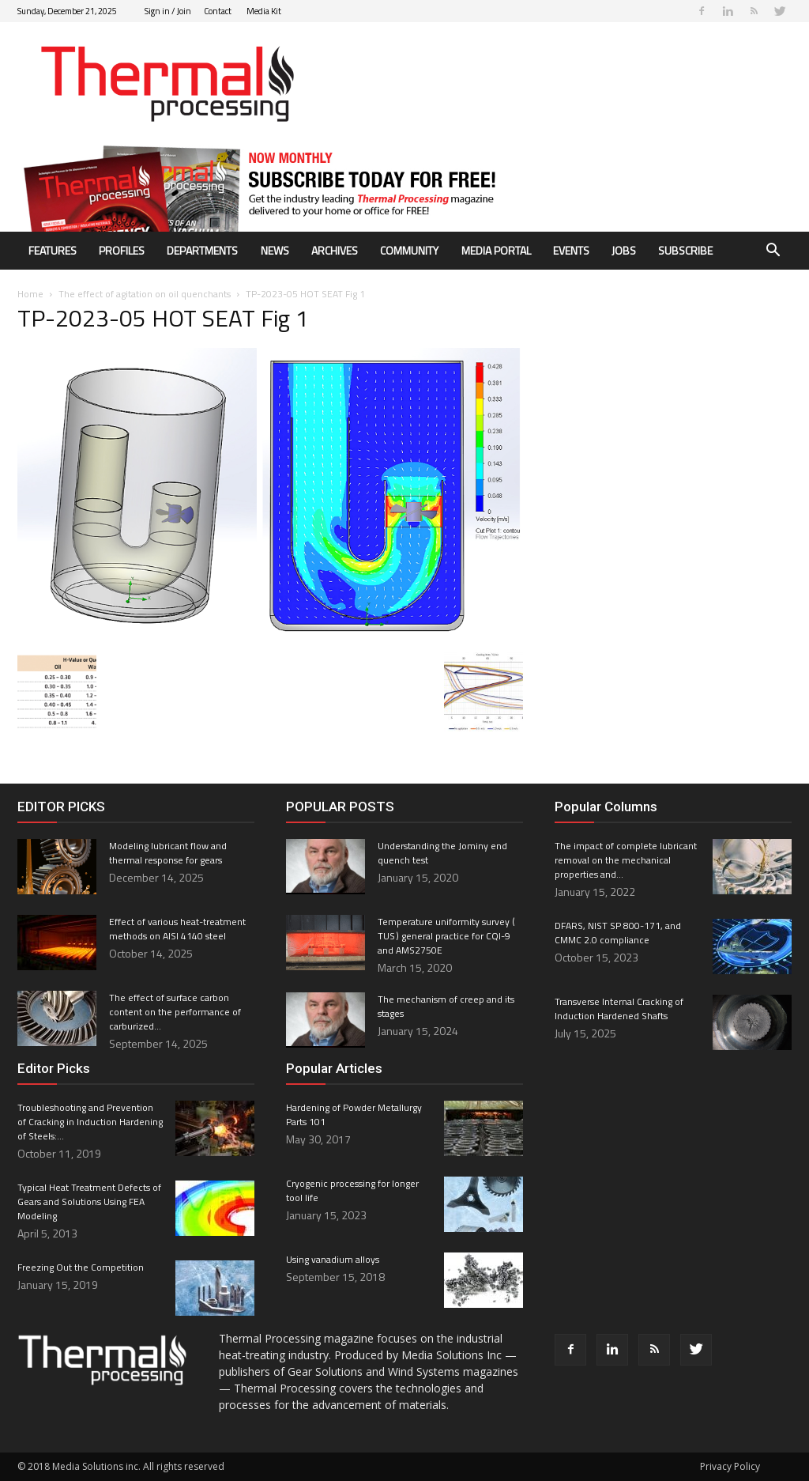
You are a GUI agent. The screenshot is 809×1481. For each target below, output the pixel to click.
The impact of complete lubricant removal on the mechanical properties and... (626, 860)
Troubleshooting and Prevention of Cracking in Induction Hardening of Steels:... (90, 1121)
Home (30, 293)
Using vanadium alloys (332, 1259)
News (275, 250)
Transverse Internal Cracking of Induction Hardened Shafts (619, 1008)
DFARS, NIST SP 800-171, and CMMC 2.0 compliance (618, 932)
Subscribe (685, 250)
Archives (334, 250)
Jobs (623, 250)
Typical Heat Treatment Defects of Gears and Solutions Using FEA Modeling (89, 1201)
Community (409, 250)
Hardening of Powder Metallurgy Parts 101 (354, 1114)
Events (571, 250)
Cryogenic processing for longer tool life (352, 1190)
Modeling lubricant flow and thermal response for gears (168, 852)
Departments (202, 250)
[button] (773, 251)
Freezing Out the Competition (80, 1267)
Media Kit (263, 11)
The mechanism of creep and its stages (446, 1006)
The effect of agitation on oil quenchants (144, 293)
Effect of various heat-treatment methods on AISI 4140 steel (177, 928)
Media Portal (496, 250)
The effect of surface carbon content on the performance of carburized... (175, 1011)
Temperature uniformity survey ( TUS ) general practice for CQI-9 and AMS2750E (447, 936)
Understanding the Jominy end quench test (442, 852)
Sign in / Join (168, 11)
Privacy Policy (730, 1466)
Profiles (122, 250)
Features (52, 250)
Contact (217, 11)
